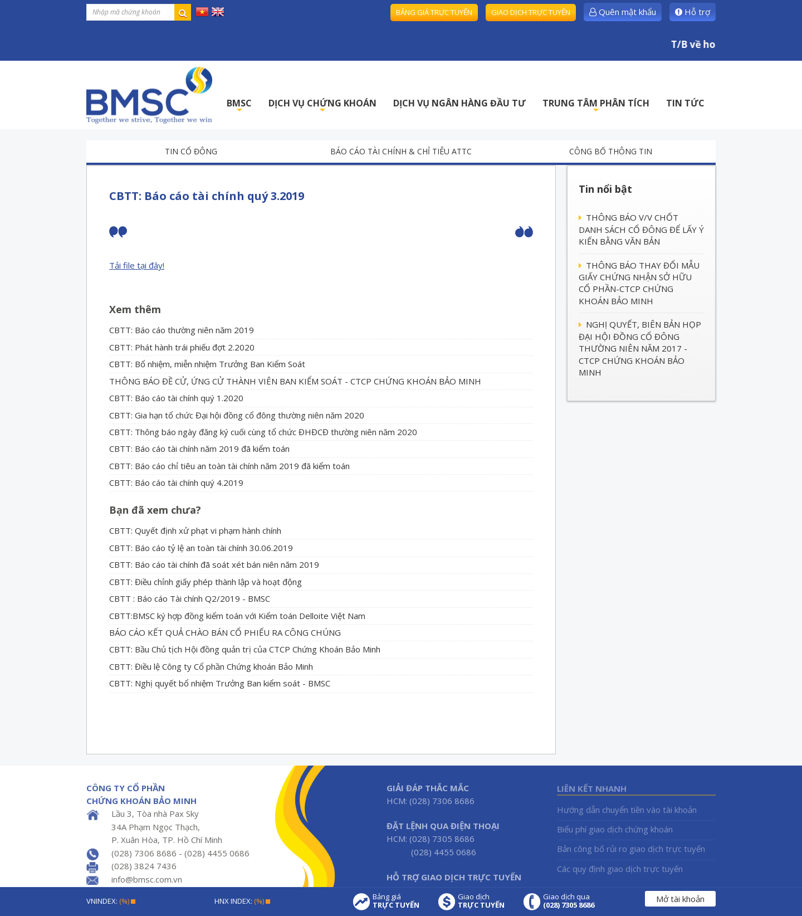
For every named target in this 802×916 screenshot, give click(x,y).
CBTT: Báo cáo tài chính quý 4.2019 (176, 482)
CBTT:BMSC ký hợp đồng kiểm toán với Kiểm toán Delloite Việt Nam (237, 615)
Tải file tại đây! (136, 265)
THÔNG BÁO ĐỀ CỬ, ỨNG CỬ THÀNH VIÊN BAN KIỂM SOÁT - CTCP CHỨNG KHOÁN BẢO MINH (295, 381)
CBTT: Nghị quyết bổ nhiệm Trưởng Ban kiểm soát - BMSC (219, 683)
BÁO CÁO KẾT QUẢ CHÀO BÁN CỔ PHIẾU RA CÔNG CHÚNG (225, 632)
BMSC (239, 106)
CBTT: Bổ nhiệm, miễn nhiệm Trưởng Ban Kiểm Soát (207, 363)
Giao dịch (481, 901)
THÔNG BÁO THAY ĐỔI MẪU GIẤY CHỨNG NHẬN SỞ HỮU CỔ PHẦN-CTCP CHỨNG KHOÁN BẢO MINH (639, 283)
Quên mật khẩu (622, 11)
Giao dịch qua (568, 901)
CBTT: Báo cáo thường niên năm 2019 (181, 329)
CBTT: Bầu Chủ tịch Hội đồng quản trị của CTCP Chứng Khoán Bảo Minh (244, 649)
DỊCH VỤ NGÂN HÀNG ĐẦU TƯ (459, 103)
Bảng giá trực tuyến (434, 12)
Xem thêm (135, 309)
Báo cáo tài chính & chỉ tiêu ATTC (401, 151)
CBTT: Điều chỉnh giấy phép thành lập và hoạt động (205, 581)
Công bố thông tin (610, 151)
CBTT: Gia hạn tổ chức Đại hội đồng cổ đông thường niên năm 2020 (236, 415)
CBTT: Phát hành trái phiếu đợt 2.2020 (182, 347)
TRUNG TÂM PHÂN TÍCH (595, 106)
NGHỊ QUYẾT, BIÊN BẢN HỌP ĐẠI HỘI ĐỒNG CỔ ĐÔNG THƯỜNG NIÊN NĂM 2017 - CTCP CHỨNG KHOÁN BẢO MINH (640, 348)
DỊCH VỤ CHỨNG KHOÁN (322, 106)
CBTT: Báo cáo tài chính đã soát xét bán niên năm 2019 (214, 564)
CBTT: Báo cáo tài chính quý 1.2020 (176, 397)
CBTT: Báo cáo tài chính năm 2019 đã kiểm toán (199, 448)
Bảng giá (396, 901)
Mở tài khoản (680, 898)
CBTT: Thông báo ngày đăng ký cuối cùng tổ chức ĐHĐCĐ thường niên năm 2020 (263, 431)
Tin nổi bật (605, 189)
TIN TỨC (685, 103)
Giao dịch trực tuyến (530, 12)
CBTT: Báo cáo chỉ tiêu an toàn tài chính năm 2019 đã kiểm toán (229, 465)
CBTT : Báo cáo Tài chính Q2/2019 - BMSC (189, 598)
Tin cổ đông (191, 151)
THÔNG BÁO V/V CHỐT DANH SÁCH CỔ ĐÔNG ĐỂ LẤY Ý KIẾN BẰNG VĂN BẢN (641, 229)
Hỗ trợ (692, 11)
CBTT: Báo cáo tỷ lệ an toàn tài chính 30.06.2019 (201, 547)
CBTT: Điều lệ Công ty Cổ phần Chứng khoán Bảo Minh (211, 666)
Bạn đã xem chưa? (155, 510)
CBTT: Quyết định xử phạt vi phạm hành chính (195, 530)
